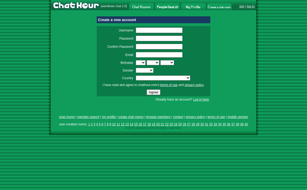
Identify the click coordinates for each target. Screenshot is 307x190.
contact (178, 117)
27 (188, 124)
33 (215, 124)
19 (153, 124)
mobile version (237, 117)
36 (228, 124)
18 (149, 124)
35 (224, 124)
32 (211, 124)
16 (140, 124)
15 (136, 124)
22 (167, 124)
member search (88, 117)
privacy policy (194, 85)
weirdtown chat (111, 6)
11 (118, 124)
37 (233, 124)
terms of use (169, 85)
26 (184, 124)
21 (162, 124)
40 (246, 124)
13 (127, 124)
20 (158, 124)
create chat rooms (130, 117)
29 (197, 124)
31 (206, 124)
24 (175, 124)
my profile (109, 117)
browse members (158, 117)
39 (242, 124)
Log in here (201, 99)
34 (219, 124)
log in (251, 6)
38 (237, 124)
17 (144, 124)
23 (171, 124)
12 (122, 124)
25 (180, 124)
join (241, 6)
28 (193, 124)
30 (202, 124)
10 (113, 124)
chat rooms (67, 117)
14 (131, 124)
